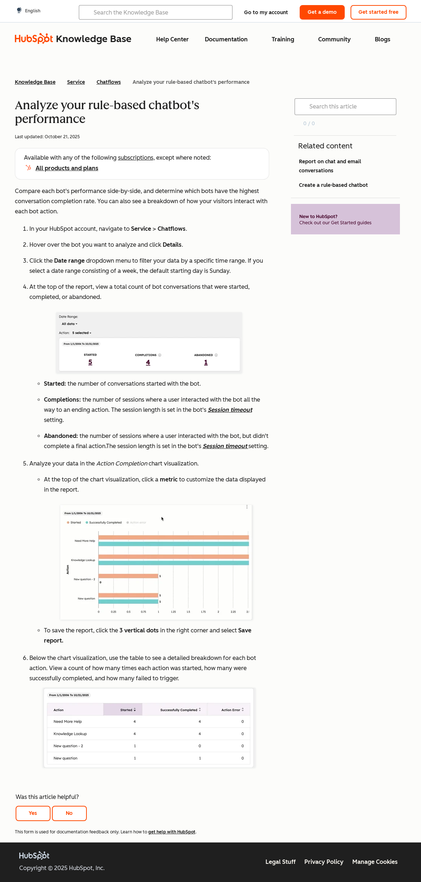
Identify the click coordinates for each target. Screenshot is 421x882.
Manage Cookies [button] (375, 861)
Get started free (378, 12)
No (69, 813)
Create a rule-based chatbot (333, 185)
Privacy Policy (324, 861)
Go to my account (266, 12)
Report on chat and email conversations (330, 166)
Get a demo (322, 12)
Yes (33, 813)
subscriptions (135, 157)
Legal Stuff (281, 861)
